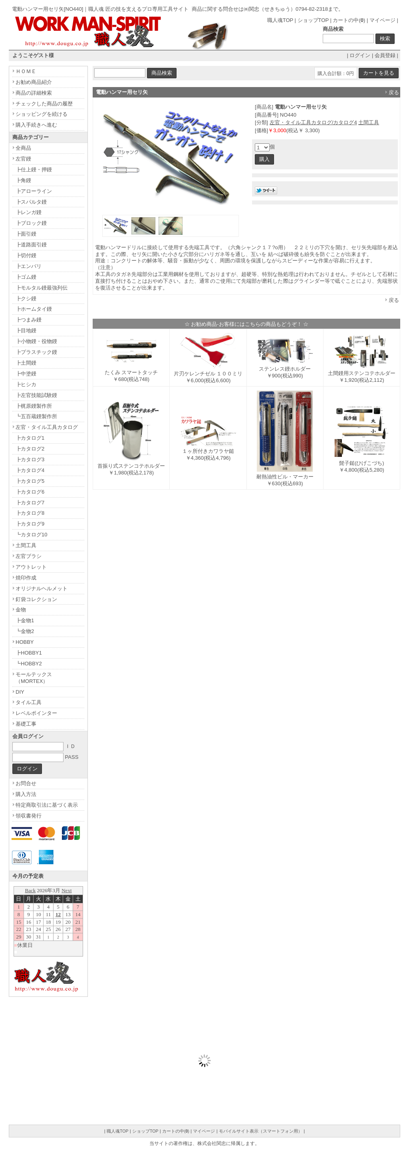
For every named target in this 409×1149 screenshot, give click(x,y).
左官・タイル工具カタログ (47, 427)
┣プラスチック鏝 (36, 352)
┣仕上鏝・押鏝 (34, 170)
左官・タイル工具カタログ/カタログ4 (313, 122)
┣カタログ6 (30, 492)
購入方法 (26, 794)
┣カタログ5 (30, 481)
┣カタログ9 (30, 524)
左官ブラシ (29, 556)
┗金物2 (25, 631)
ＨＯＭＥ (26, 71)
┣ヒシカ (26, 384)
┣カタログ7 (30, 503)
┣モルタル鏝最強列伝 (42, 288)
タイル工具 (29, 702)
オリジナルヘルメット (42, 588)
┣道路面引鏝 (31, 245)
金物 (21, 610)
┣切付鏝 (26, 255)
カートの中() (349, 20)
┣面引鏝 (26, 234)
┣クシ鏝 (26, 299)
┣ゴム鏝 (26, 277)
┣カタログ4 (30, 470)
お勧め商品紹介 (34, 82)
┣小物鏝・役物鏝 (36, 341)
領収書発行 (29, 816)
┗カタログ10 (31, 535)
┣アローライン (34, 191)
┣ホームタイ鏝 (34, 309)
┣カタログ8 (30, 513)
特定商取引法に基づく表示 (47, 805)
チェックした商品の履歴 (44, 104)
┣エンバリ (29, 266)
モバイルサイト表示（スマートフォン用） (260, 1131)
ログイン (359, 55)
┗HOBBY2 (29, 664)
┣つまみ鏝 (29, 320)
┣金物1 (25, 620)
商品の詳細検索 (34, 93)
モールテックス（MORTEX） (34, 677)
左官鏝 (23, 159)
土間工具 (368, 122)
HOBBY (25, 642)
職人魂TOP (280, 20)
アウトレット (31, 567)
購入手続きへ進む (36, 125)
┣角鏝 (23, 180)
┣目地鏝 (26, 330)
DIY (20, 692)
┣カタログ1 (30, 438)
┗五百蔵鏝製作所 (36, 416)
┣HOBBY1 (29, 653)
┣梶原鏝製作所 (34, 406)
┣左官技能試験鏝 (36, 395)
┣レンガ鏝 (29, 212)
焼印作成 (26, 578)
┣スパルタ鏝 (31, 202)
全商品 (23, 148)
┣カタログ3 (30, 459)
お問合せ (26, 783)
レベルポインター (36, 713)
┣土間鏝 (26, 363)
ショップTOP (313, 20)
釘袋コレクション (36, 599)
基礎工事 (26, 724)
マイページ (382, 20)
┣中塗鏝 (26, 374)
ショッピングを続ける (42, 114)
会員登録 (385, 55)
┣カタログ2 (30, 449)
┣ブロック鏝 (31, 223)
